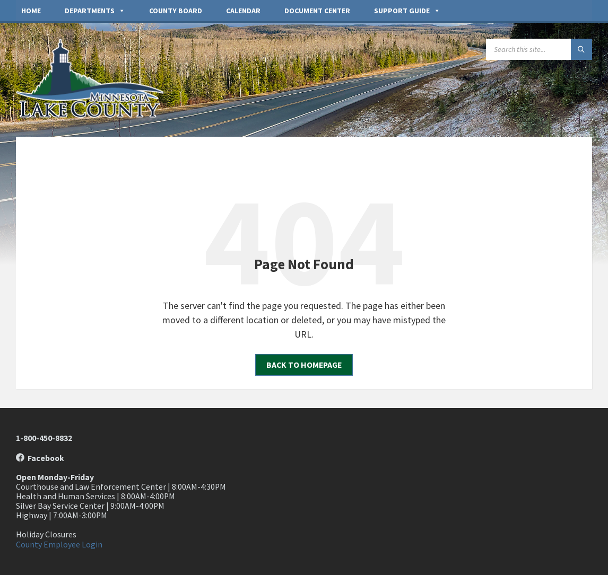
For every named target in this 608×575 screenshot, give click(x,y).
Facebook (40, 458)
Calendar (243, 10)
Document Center (317, 10)
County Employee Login (59, 544)
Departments (95, 10)
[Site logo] (95, 115)
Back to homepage (304, 365)
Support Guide (407, 10)
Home (31, 10)
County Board (175, 10)
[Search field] (539, 49)
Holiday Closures (46, 534)
